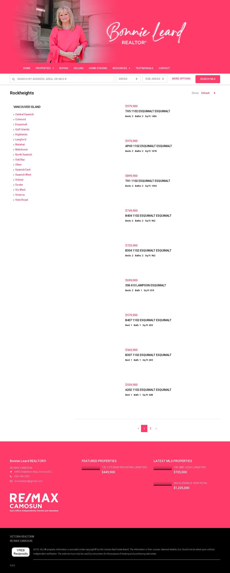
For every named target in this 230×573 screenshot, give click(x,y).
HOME (26, 68)
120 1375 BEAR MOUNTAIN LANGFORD (124, 467)
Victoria (20, 194)
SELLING (79, 68)
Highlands (21, 134)
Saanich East (22, 169)
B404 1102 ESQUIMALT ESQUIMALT (148, 215)
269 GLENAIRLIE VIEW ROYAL (191, 483)
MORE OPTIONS (181, 78)
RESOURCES (120, 68)
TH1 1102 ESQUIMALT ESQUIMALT (147, 181)
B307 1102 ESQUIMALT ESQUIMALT (148, 355)
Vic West (20, 189)
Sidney (19, 179)
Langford (20, 139)
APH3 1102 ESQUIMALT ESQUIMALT (148, 146)
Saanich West (23, 174)
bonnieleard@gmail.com (29, 481)
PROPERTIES (43, 68)
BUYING (63, 68)
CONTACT (164, 68)
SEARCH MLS (207, 79)
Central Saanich (24, 114)
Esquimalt (21, 124)
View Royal (21, 199)
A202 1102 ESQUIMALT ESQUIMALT (148, 390)
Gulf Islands (22, 129)
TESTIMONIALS (144, 68)
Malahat (20, 144)
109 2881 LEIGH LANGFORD (190, 467)
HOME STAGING (98, 68)
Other (18, 164)
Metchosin (21, 149)
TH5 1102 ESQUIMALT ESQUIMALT (147, 111)
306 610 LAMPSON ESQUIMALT (145, 285)
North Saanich (23, 154)
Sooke (19, 184)
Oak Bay (20, 159)
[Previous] (138, 428)
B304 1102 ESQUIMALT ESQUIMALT (148, 250)
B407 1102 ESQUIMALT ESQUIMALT (148, 320)
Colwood (20, 119)
